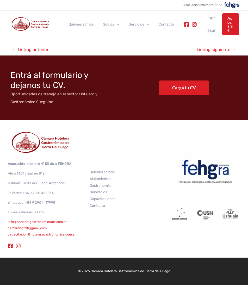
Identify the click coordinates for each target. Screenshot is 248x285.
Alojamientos (100, 179)
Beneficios (98, 192)
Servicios (131, 24)
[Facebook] (178, 24)
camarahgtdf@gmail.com (27, 228)
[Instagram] (186, 24)
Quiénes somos (79, 24)
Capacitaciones (102, 199)
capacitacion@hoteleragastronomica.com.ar (42, 235)
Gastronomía (100, 185)
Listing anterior (31, 49)
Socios (105, 24)
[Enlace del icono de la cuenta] (205, 24)
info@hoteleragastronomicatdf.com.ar (37, 222)
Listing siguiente (215, 49)
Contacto (159, 24)
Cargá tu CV (184, 88)
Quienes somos (102, 172)
